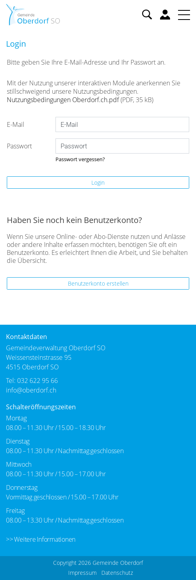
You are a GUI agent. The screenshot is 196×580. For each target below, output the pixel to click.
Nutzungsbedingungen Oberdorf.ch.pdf (63, 99)
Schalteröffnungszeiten (41, 406)
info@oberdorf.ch (31, 390)
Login (98, 182)
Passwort (19, 146)
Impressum (82, 572)
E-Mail (15, 124)
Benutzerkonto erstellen (98, 283)
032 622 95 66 (37, 380)
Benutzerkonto (165, 15)
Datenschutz (117, 572)
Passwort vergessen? (80, 159)
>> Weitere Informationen (40, 539)
